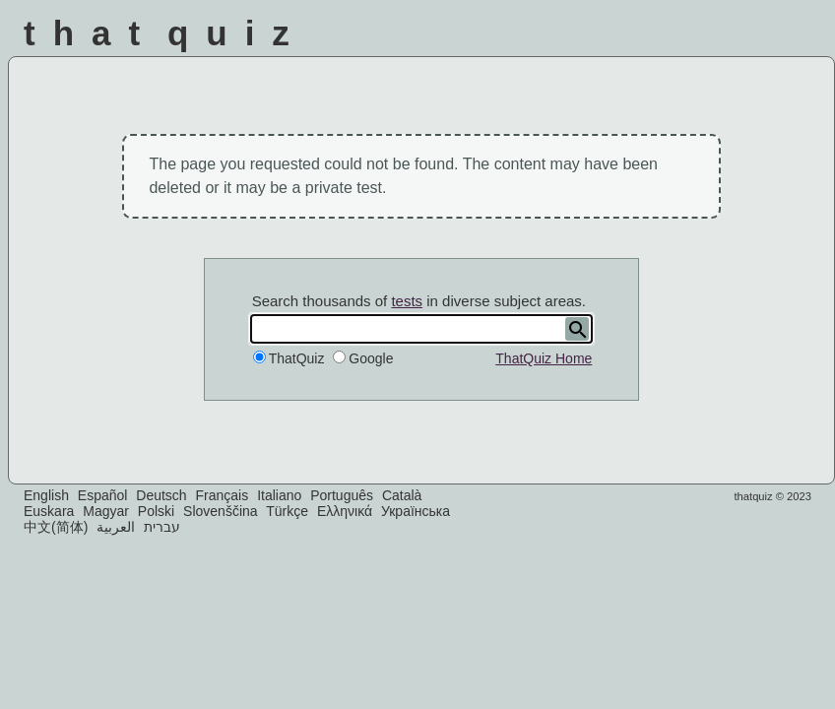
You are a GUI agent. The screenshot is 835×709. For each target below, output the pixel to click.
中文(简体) (56, 527)
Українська (415, 511)
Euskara (49, 511)
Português (341, 495)
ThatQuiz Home (543, 358)
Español (103, 495)
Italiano (279, 495)
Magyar (106, 511)
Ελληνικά (344, 511)
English (46, 495)
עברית (162, 527)
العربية (115, 527)
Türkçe (287, 511)
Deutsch (161, 495)
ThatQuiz (297, 358)
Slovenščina (220, 511)
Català (401, 495)
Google (371, 358)
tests (406, 300)
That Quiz (165, 33)
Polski (156, 511)
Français (222, 495)
